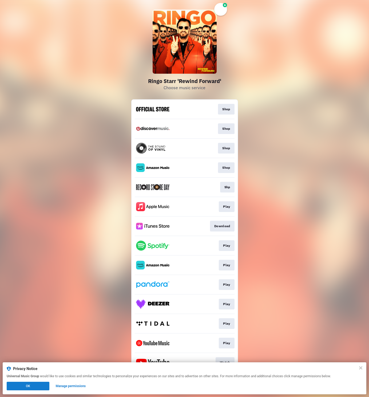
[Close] (360, 368)
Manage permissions (71, 386)
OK (28, 386)
